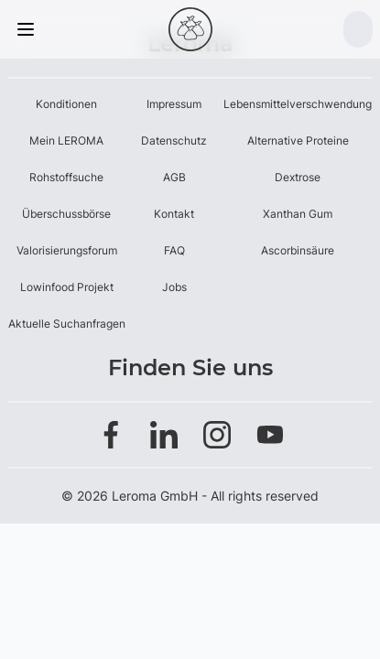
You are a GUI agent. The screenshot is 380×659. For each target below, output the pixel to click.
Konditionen (66, 104)
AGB (174, 177)
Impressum (174, 104)
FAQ (174, 250)
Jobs (174, 287)
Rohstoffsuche (66, 177)
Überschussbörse (66, 214)
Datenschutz (174, 140)
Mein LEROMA (66, 140)
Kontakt (174, 214)
